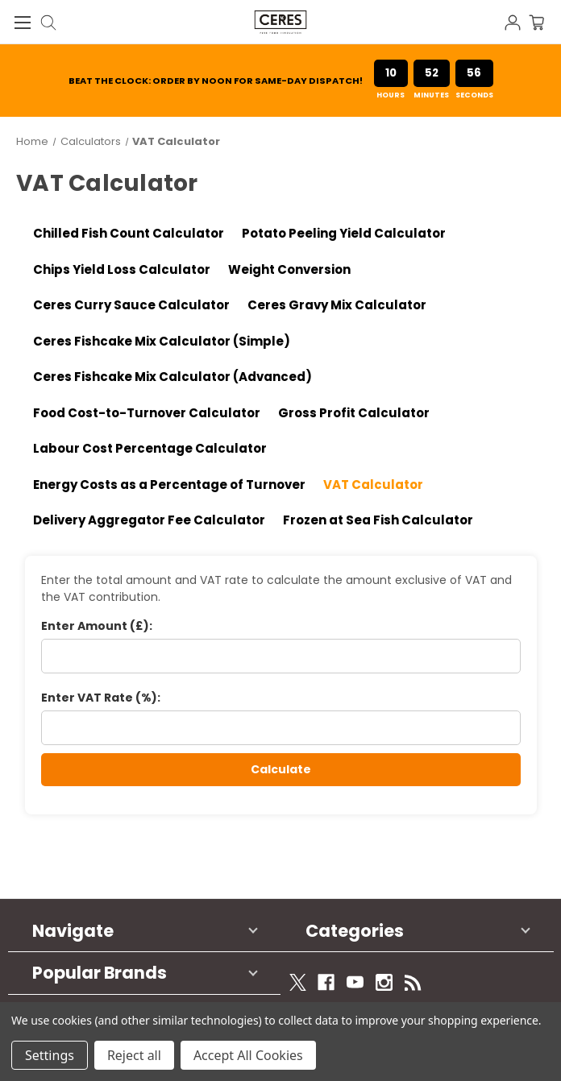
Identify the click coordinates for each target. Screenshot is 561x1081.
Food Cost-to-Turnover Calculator (146, 412)
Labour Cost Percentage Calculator (150, 448)
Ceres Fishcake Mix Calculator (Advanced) (172, 376)
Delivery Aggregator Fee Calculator (149, 520)
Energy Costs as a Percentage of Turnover (169, 484)
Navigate (73, 930)
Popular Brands (99, 972)
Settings (49, 1055)
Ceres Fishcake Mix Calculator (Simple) (161, 341)
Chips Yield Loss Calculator (121, 269)
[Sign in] (517, 20)
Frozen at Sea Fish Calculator (378, 520)
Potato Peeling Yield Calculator (344, 233)
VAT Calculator (373, 484)
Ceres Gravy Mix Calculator (336, 304)
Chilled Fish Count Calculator (128, 233)
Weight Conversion (289, 269)
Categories (354, 930)
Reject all (134, 1055)
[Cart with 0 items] (545, 20)
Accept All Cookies (248, 1055)
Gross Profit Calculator (354, 412)
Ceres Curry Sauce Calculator (131, 304)
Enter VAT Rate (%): (100, 698)
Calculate (281, 769)
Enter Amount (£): (96, 626)
